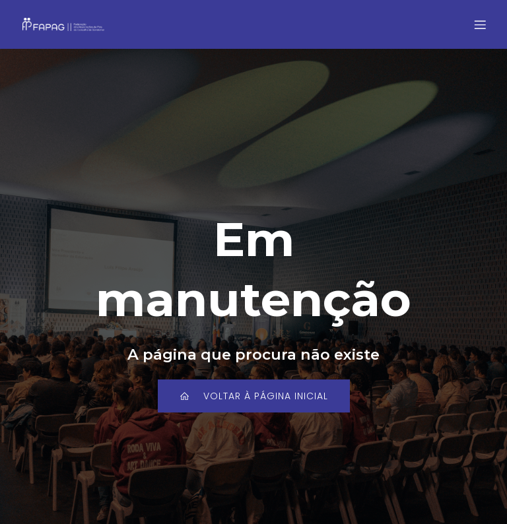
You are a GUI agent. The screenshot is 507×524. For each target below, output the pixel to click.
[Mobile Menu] (480, 24)
